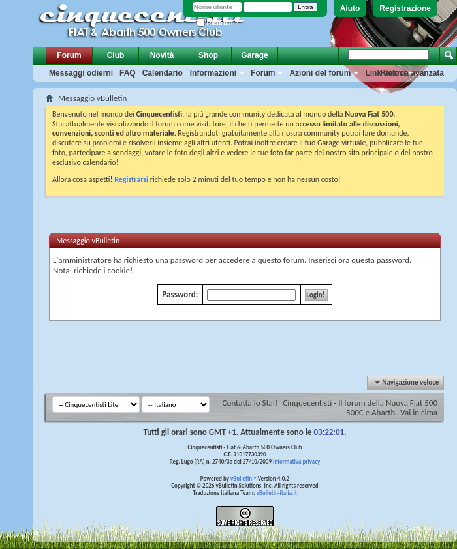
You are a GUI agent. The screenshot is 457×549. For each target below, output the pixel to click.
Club (116, 55)
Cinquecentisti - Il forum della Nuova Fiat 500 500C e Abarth (360, 407)
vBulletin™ (243, 478)
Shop (208, 55)
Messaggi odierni (81, 73)
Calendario (162, 73)
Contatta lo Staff (250, 403)
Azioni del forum (320, 73)
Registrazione (405, 8)
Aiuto (350, 8)
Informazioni (213, 73)
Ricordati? (218, 23)
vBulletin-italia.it (277, 492)
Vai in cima (418, 412)
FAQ (127, 73)
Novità (162, 55)
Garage (254, 55)
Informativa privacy (296, 461)
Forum (69, 55)
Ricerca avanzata (412, 73)
